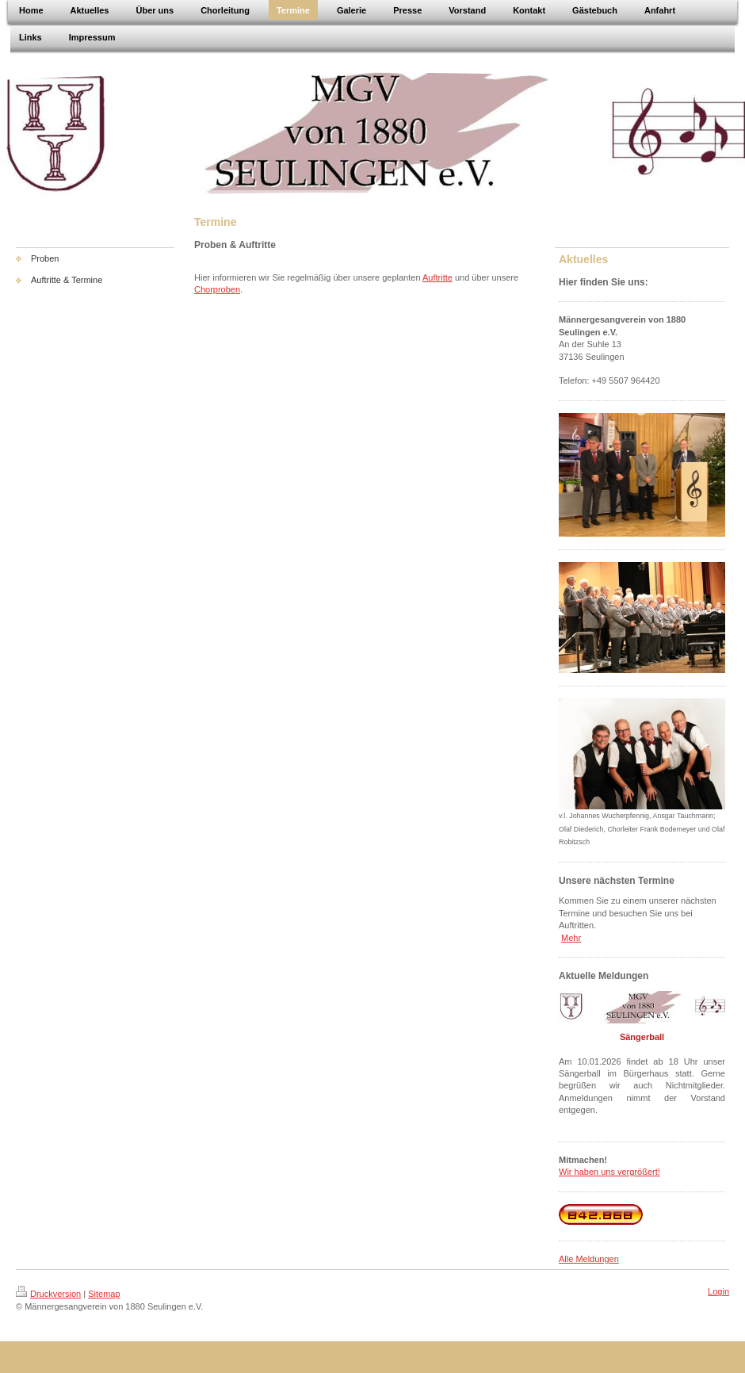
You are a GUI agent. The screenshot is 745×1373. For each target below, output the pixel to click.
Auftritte (437, 277)
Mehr (571, 938)
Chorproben (217, 289)
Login (718, 1291)
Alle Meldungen (589, 1259)
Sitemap (104, 1293)
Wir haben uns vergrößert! (609, 1171)
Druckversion (48, 1293)
